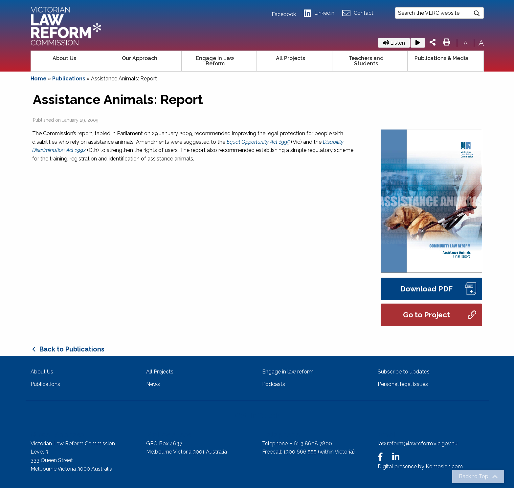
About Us (64, 58)
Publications (68, 78)
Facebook (284, 14)
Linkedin (319, 13)
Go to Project (439, 314)
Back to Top (473, 476)
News (153, 384)
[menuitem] (68, 61)
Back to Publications (71, 349)
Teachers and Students (366, 61)
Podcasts (273, 384)
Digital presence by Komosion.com (420, 466)
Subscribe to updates (404, 372)
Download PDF (438, 289)
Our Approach (139, 58)
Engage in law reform (288, 372)
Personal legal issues (403, 384)
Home (39, 78)
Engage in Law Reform (215, 61)
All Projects (290, 58)
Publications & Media (441, 58)
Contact (357, 13)
